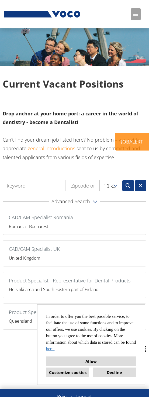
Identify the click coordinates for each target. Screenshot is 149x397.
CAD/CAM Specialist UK (34, 249)
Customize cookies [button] (67, 372)
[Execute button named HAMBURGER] (136, 14)
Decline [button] (114, 372)
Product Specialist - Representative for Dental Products (69, 280)
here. (50, 348)
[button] (74, 201)
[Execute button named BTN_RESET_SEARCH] (141, 185)
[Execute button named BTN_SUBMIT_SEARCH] (128, 185)
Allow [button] (91, 361)
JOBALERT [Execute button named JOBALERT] (132, 141)
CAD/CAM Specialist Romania (41, 217)
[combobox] (110, 185)
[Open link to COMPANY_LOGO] (42, 14)
